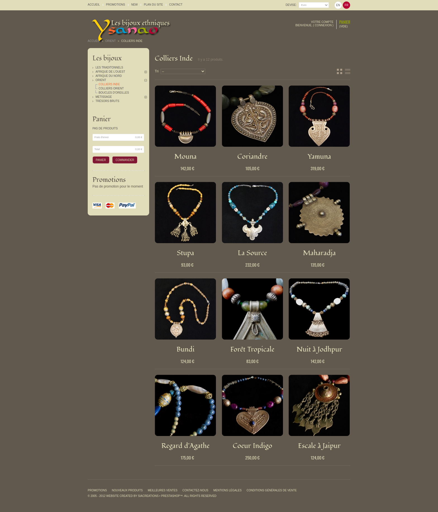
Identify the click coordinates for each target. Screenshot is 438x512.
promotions (115, 4)
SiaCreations (148, 495)
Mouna (185, 156)
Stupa (185, 253)
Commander (125, 160)
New (134, 4)
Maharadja (319, 253)
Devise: (291, 4)
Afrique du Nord (109, 75)
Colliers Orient (111, 88)
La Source (252, 253)
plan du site (153, 4)
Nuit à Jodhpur (319, 349)
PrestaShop (170, 495)
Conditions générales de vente (272, 490)
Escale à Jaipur (319, 446)
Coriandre (252, 156)
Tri (157, 71)
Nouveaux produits (127, 490)
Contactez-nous (195, 490)
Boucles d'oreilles (114, 92)
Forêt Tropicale (252, 349)
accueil (94, 4)
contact (175, 4)
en (338, 5)
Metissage (104, 96)
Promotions (109, 179)
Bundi (186, 349)
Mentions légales (227, 490)
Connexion (323, 25)
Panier (344, 22)
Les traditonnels (109, 67)
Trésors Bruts (107, 101)
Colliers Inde (109, 84)
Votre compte (322, 21)
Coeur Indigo (252, 446)
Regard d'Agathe (185, 446)
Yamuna (319, 156)
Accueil (94, 40)
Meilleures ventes (162, 490)
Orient (101, 80)
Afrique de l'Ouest (110, 71)
